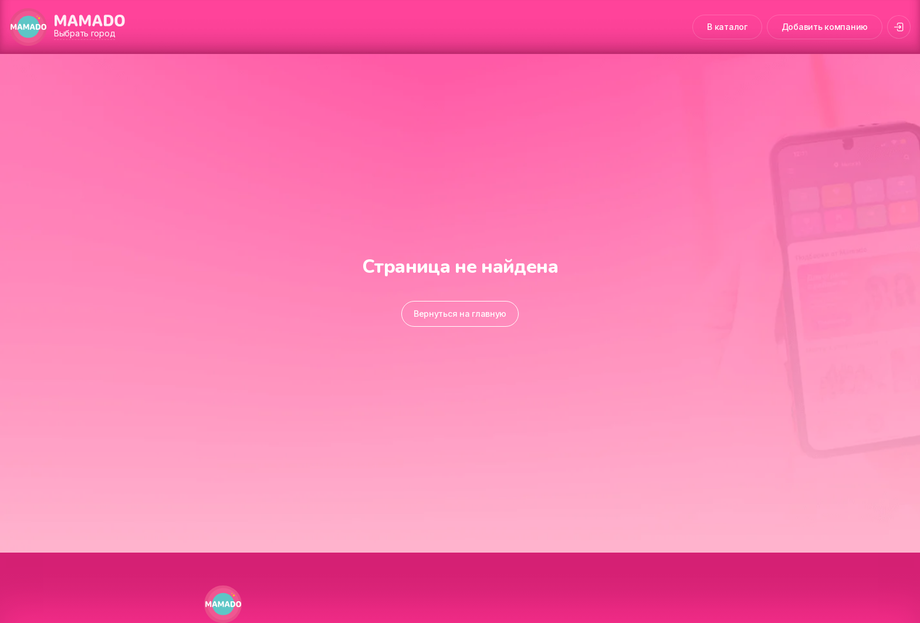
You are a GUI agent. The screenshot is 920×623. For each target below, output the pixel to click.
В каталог (727, 27)
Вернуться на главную (460, 314)
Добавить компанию (825, 27)
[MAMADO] (28, 27)
